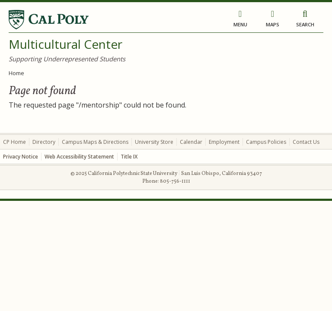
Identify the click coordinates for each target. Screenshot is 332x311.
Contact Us (306, 142)
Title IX (129, 156)
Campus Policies (266, 142)
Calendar (191, 142)
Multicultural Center (65, 44)
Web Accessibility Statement (79, 156)
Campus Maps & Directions (95, 142)
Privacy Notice (20, 156)
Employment (224, 142)
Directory (43, 142)
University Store (154, 142)
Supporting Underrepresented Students (67, 58)
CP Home (14, 142)
